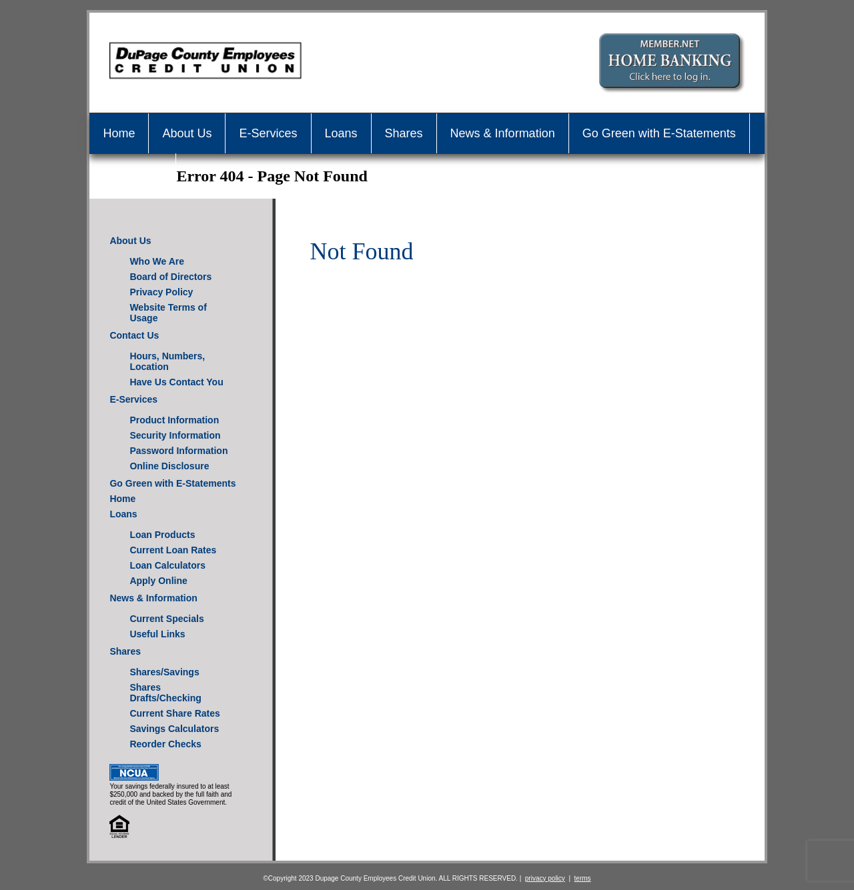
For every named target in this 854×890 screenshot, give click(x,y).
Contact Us (132, 173)
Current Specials (166, 618)
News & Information (502, 133)
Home (119, 133)
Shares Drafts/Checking (165, 692)
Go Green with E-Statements (659, 133)
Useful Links (157, 634)
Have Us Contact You (176, 382)
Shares (404, 133)
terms (582, 878)
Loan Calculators (167, 565)
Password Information (178, 450)
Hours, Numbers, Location (167, 361)
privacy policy (545, 878)
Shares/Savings (164, 672)
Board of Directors (170, 276)
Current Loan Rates (172, 550)
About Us (186, 133)
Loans (341, 133)
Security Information (174, 435)
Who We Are (156, 261)
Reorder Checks (165, 744)
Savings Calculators (174, 728)
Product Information (174, 420)
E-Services (268, 133)
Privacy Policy (161, 292)
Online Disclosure (169, 466)
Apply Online (158, 580)
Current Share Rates (174, 713)
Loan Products (162, 534)
